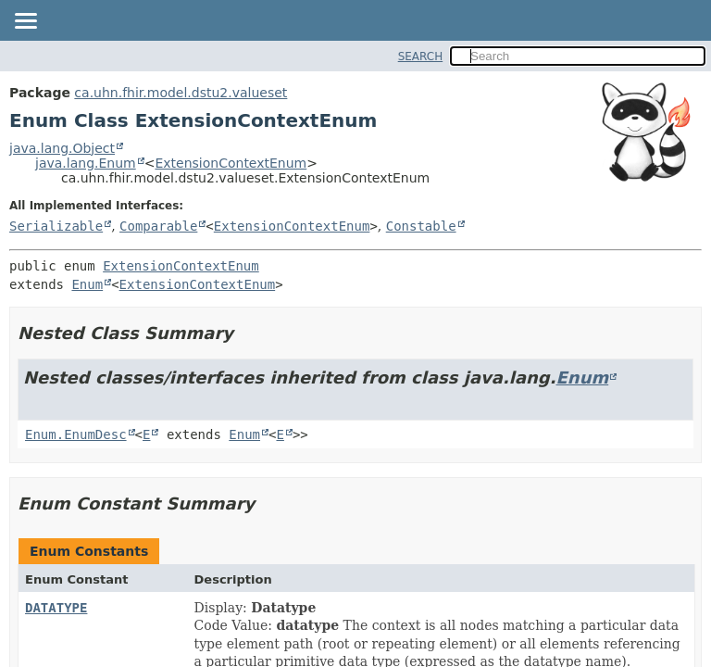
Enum (87, 284)
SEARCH (420, 56)
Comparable (158, 226)
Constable (421, 226)
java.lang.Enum (85, 163)
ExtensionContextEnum (230, 163)
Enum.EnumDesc (76, 434)
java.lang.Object (62, 148)
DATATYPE (56, 607)
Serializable (56, 226)
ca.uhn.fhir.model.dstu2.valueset (180, 92)
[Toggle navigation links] (25, 22)
